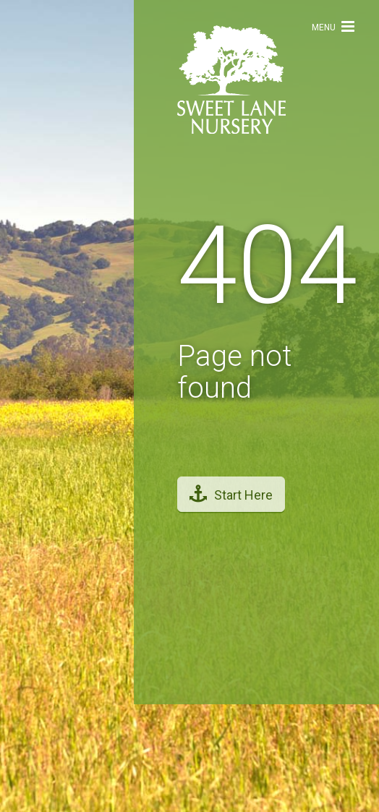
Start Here (231, 491)
